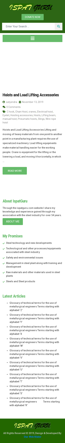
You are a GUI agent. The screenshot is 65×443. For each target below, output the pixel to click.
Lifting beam (48, 115)
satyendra (10, 101)
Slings (41, 118)
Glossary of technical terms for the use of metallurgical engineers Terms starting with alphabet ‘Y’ (34, 318)
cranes (32, 111)
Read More (15, 170)
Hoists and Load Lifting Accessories (30, 94)
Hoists (37, 115)
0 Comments (12, 106)
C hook (10, 111)
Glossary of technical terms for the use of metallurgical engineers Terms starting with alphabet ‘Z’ (34, 306)
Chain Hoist (21, 111)
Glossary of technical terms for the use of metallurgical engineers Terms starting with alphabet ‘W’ (34, 342)
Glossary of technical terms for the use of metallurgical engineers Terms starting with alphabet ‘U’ (34, 366)
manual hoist (10, 118)
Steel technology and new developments (29, 242)
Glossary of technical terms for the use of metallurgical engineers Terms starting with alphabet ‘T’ (34, 378)
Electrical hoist (45, 111)
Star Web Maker (32, 436)
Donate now (32, 17)
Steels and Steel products (20, 281)
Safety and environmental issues (24, 257)
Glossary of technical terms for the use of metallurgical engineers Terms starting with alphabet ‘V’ (34, 354)
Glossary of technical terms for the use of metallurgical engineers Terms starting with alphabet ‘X (34, 330)
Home (8, 65)
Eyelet (6, 115)
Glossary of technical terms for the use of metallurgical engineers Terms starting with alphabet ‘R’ (35, 401)
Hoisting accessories (21, 115)
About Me (12, 221)
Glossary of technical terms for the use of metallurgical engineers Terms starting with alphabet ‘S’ (34, 390)
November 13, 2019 (31, 101)
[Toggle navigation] (32, 38)
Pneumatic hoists (27, 118)
